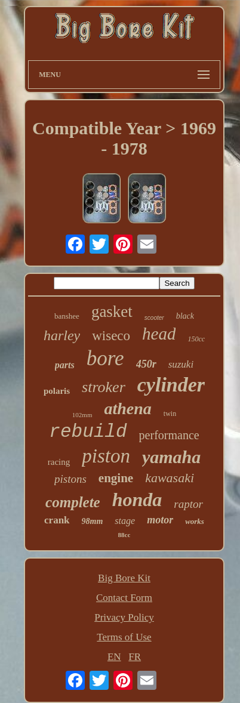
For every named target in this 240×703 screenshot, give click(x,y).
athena (127, 408)
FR (134, 656)
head (159, 333)
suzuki (181, 364)
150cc (196, 339)
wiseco (111, 335)
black (185, 316)
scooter (154, 317)
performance (169, 435)
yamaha (171, 457)
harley (62, 335)
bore (105, 358)
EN (114, 656)
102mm (82, 414)
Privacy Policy (124, 617)
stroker (103, 387)
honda (137, 499)
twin (170, 413)
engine (116, 478)
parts (65, 365)
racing (59, 462)
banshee (66, 316)
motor (160, 520)
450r (146, 364)
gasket (112, 311)
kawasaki (169, 477)
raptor (188, 504)
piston (106, 456)
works (194, 521)
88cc (124, 534)
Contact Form (124, 597)
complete (72, 502)
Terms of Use (124, 637)
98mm (92, 521)
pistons (70, 479)
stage (125, 521)
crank (57, 520)
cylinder (171, 385)
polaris (57, 391)
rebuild (88, 431)
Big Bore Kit (124, 578)
